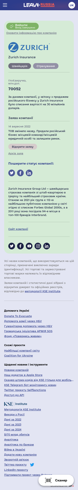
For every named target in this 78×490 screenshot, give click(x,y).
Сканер (61, 480)
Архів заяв (15, 153)
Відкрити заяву (22, 146)
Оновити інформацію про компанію (31, 32)
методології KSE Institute (42, 291)
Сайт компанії (18, 228)
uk (72, 5)
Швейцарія (19, 66)
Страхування (46, 66)
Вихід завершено (25, 26)
